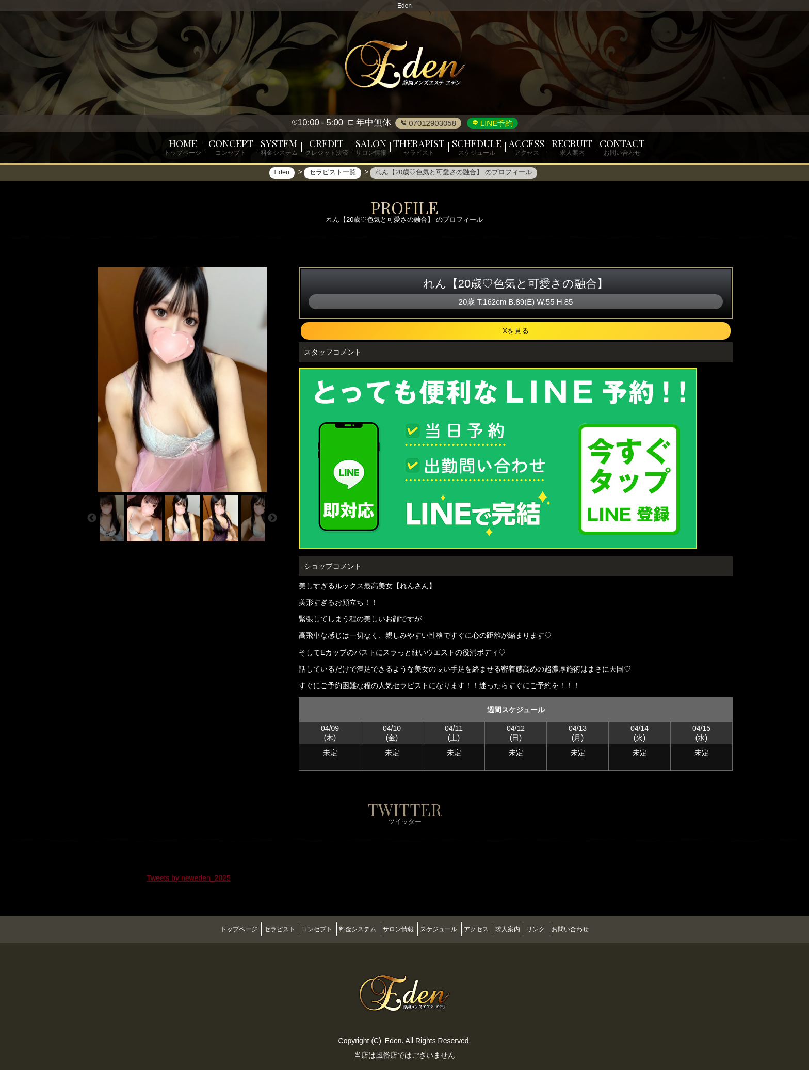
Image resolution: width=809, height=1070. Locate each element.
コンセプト (298, 928)
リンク (562, 928)
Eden (393, 1035)
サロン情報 (394, 928)
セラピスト (252, 928)
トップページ (204, 928)
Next (272, 523)
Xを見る (516, 335)
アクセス (487, 928)
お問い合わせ (604, 928)
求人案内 (526, 928)
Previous (92, 523)
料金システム (346, 928)
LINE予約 (495, 123)
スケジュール (442, 928)
